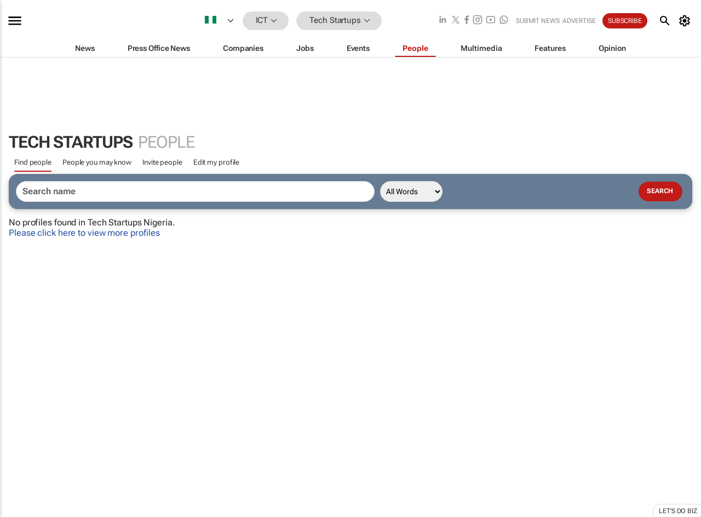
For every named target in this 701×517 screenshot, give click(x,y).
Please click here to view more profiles (84, 233)
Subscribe (625, 21)
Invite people (162, 162)
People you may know (96, 162)
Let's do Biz (678, 511)
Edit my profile (216, 162)
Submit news (538, 21)
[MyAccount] (686, 21)
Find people (32, 162)
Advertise (579, 21)
